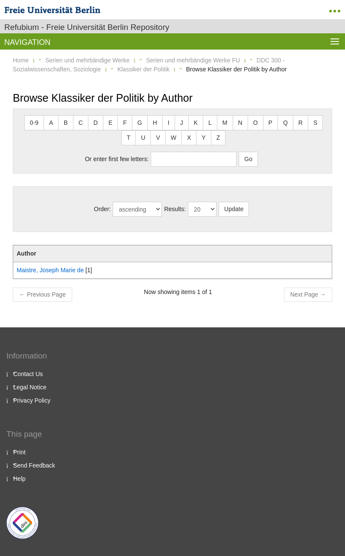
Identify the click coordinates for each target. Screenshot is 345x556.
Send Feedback (34, 465)
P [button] (270, 122)
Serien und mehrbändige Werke (87, 60)
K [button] (196, 122)
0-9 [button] (34, 122)
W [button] (173, 137)
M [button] (225, 122)
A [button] (51, 122)
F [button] (125, 122)
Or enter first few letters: (117, 159)
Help (19, 478)
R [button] (300, 122)
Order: (102, 209)
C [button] (81, 122)
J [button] (181, 122)
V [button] (158, 137)
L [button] (210, 122)
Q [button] (285, 122)
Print (19, 452)
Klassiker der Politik (143, 69)
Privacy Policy (31, 400)
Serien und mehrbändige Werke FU (193, 60)
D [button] (96, 122)
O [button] (255, 122)
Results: (175, 209)
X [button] (189, 137)
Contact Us (28, 374)
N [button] (240, 122)
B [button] (65, 122)
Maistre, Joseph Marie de (50, 270)
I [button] (169, 122)
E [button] (110, 122)
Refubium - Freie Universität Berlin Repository (86, 27)
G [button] (139, 122)
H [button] (155, 122)
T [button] (129, 137)
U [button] (143, 137)
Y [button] (203, 137)
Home (21, 60)
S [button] (315, 122)
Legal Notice (30, 387)
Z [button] (218, 137)
